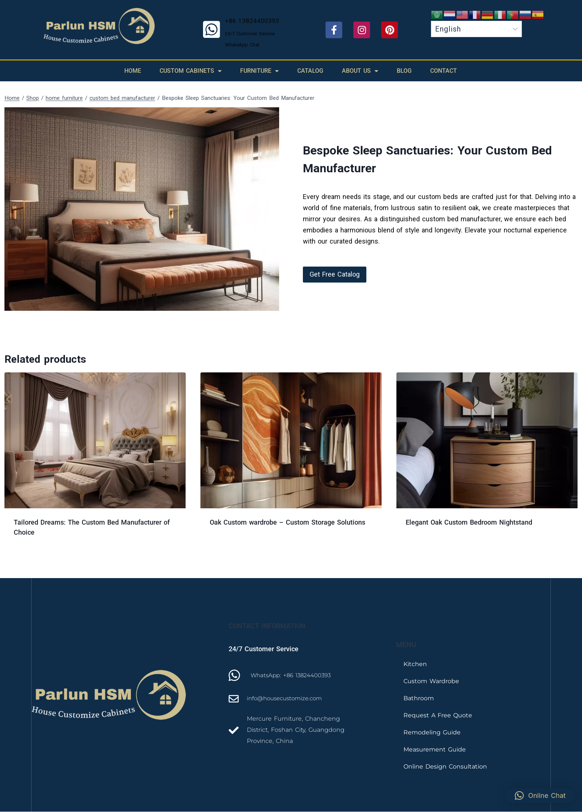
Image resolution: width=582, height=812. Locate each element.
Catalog (310, 70)
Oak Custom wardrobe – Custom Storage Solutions (287, 522)
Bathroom (418, 698)
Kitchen (415, 664)
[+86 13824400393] (211, 29)
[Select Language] (476, 29)
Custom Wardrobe (431, 681)
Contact (443, 70)
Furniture (259, 71)
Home (132, 70)
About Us (360, 71)
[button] (334, 275)
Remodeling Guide (432, 732)
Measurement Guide (434, 749)
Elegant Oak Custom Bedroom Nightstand (469, 522)
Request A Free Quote (437, 715)
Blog (404, 70)
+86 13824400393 (252, 21)
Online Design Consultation (445, 766)
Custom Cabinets (191, 71)
